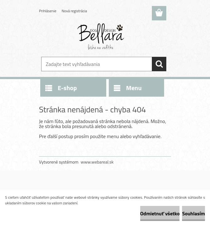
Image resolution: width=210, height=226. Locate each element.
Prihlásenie (47, 11)
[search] (159, 64)
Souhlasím (193, 213)
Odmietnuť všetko (160, 213)
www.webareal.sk (97, 162)
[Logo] (101, 36)
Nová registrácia (74, 11)
